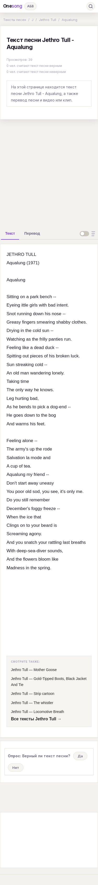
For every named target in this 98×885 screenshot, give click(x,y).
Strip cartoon (43, 693)
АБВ (30, 6)
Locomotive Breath (48, 712)
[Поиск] (91, 6)
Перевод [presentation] (32, 233)
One (12, 6)
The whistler (43, 703)
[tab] (10, 233)
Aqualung (69, 20)
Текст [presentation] (10, 233)
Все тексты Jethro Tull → (36, 719)
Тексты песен (14, 20)
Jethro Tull (47, 20)
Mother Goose (45, 670)
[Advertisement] (49, 173)
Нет (15, 767)
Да (80, 756)
